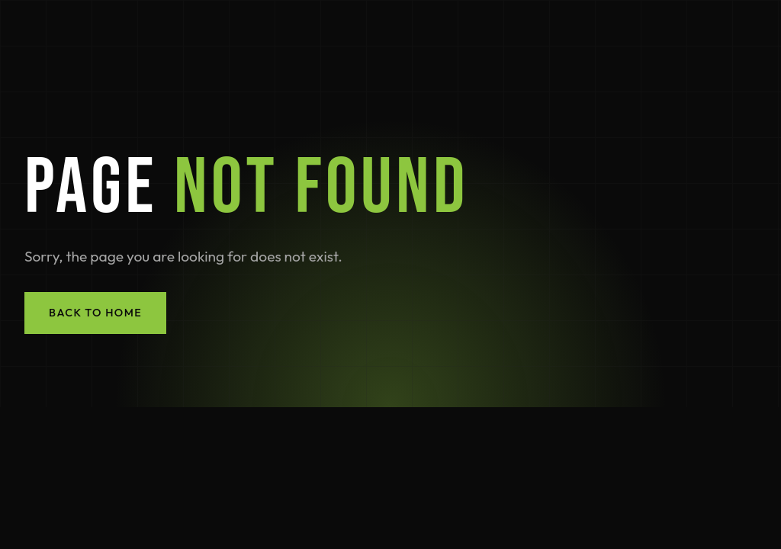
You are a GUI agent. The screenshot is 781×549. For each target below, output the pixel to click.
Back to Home (95, 312)
